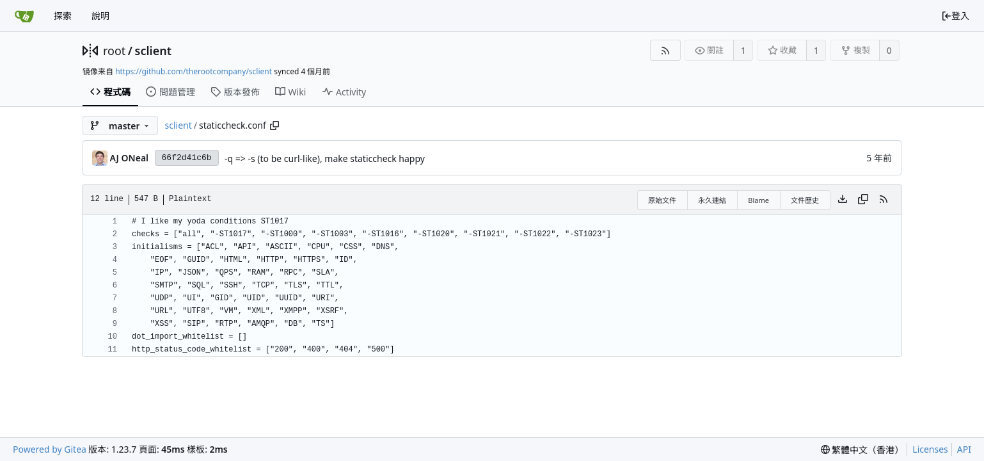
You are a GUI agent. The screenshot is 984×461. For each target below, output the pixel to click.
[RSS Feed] (665, 50)
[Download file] (842, 200)
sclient (153, 50)
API (964, 449)
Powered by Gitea (49, 449)
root (114, 50)
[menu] (862, 450)
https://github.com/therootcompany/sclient (193, 71)
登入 (955, 16)
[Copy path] (274, 125)
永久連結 (712, 200)
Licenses (930, 449)
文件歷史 (805, 200)
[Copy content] (863, 200)
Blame (758, 200)
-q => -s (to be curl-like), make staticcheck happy (325, 158)
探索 (63, 16)
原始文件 (662, 200)
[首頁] (24, 16)
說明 (100, 16)
